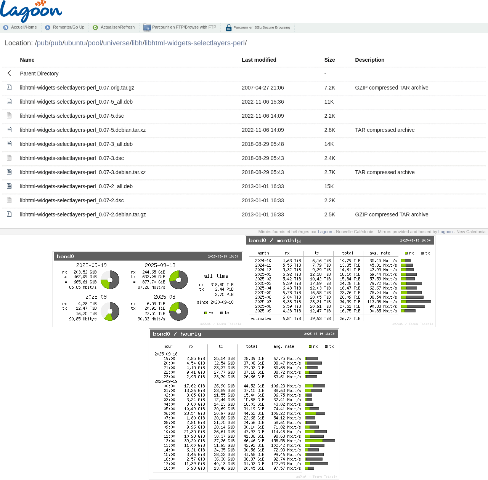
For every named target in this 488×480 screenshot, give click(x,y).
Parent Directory (39, 73)
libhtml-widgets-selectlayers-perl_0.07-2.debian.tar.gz (83, 214)
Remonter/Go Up (68, 27)
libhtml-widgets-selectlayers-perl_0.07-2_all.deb (76, 186)
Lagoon (325, 231)
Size (329, 60)
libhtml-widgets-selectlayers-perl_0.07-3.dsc (72, 158)
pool (94, 43)
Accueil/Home (24, 27)
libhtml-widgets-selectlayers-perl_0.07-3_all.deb (76, 144)
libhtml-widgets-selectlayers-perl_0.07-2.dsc (72, 200)
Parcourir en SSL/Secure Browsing (261, 27)
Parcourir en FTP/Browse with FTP (183, 27)
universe (116, 43)
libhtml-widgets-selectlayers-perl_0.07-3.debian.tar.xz (83, 172)
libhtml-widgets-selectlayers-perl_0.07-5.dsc (72, 116)
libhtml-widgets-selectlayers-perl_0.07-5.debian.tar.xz (83, 130)
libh (137, 43)
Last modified (259, 60)
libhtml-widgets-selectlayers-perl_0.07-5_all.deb (76, 102)
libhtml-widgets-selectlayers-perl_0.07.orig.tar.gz (77, 88)
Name (27, 60)
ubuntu (75, 43)
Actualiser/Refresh (118, 27)
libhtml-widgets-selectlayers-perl (194, 43)
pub (43, 43)
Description (370, 60)
